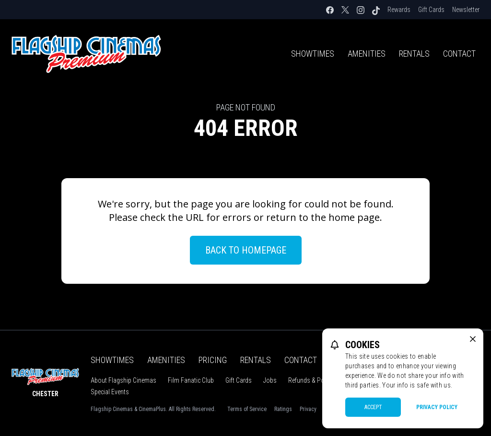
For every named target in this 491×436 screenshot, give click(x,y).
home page (354, 217)
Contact (459, 53)
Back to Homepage (245, 250)
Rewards (398, 9)
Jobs (270, 380)
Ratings (283, 409)
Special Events (110, 392)
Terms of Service (247, 409)
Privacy (308, 409)
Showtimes (312, 53)
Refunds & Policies (313, 380)
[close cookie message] (473, 339)
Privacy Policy (436, 407)
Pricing (213, 360)
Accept (373, 407)
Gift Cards (431, 9)
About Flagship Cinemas (123, 380)
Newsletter (465, 9)
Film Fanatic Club (191, 380)
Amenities (367, 53)
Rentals (414, 53)
